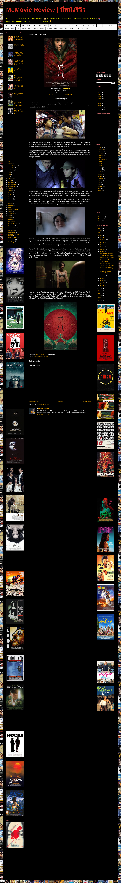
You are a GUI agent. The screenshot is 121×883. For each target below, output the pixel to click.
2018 (99, 298)
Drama (99, 25)
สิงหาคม (102, 247)
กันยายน (102, 244)
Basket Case (11, 168)
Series (61, 28)
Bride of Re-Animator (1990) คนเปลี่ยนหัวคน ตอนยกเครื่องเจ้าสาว (18, 78)
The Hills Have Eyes (13, 223)
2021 (99, 290)
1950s (12, 25)
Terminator (10, 219)
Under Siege (11, 242)
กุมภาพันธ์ (103, 283)
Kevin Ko (46, 356)
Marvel (9, 207)
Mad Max (10, 205)
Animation (100, 151)
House (9, 201)
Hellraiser (10, 199)
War (82, 28)
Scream (10, 217)
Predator (10, 211)
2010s (45, 25)
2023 (99, 235)
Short (66, 28)
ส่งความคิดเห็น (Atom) (43, 404)
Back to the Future (13, 165)
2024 (99, 233)
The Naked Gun (12, 228)
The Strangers (11, 232)
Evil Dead (10, 178)
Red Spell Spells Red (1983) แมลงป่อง (19, 87)
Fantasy (111, 25)
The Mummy (11, 226)
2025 (99, 230)
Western (88, 28)
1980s (28, 25)
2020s (51, 25)
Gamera (10, 188)
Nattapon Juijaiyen (43, 408)
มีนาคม (102, 280)
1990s (34, 25)
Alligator (10, 163)
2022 (38, 356)
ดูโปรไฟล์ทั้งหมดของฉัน (43, 415)
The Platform (11, 230)
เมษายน (102, 278)
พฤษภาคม (103, 276)
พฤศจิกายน (103, 239)
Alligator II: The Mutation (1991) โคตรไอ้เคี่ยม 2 (18, 54)
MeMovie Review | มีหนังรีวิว (45, 9)
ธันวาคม (102, 237)
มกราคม (102, 285)
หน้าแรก (60, 401)
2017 (99, 300)
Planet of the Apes (13, 209)
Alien (9, 161)
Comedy (78, 25)
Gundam (10, 195)
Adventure (63, 25)
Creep (9, 174)
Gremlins (10, 192)
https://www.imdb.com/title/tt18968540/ (60, 95)
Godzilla (10, 190)
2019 (99, 295)
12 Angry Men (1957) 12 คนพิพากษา (18, 69)
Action (56, 25)
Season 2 (100, 219)
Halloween (10, 197)
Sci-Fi (55, 28)
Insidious (10, 203)
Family (105, 25)
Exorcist (10, 180)
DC (8, 176)
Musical (36, 28)
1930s (6, 25)
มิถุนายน (102, 251)
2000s (40, 25)
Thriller (77, 28)
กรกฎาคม (103, 249)
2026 (99, 228)
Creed (9, 172)
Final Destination (12, 184)
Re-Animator (11, 213)
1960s (17, 25)
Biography (71, 25)
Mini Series (101, 214)
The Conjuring (11, 221)
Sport (71, 28)
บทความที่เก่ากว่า (87, 401)
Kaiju (18, 28)
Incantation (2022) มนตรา (107, 257)
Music (29, 28)
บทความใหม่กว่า (34, 401)
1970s (23, 25)
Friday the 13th (12, 186)
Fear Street (11, 182)
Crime (84, 25)
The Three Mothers (13, 237)
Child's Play (11, 170)
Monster (24, 28)
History (7, 28)
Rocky (9, 215)
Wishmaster (11, 244)
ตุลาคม (102, 242)
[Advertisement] (60, 428)
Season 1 (100, 217)
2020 (99, 293)
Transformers (11, 239)
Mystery (42, 28)
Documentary (91, 25)
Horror (12, 28)
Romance (49, 28)
